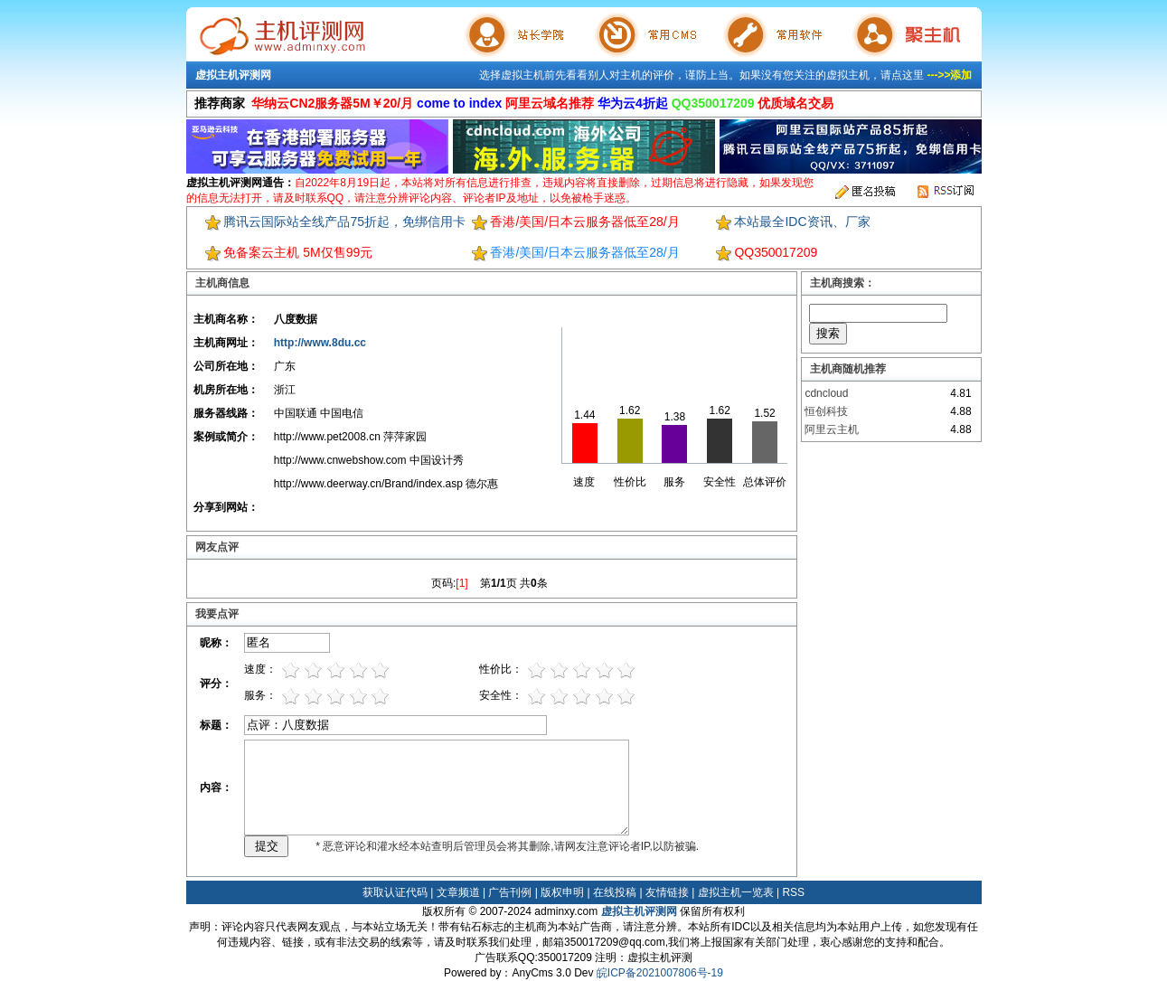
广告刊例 (510, 892)
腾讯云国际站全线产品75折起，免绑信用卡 (344, 221)
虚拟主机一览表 (736, 892)
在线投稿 (614, 892)
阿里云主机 (832, 429)
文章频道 (458, 892)
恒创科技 (826, 411)
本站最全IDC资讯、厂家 (802, 221)
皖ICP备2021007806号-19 (660, 973)
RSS (793, 892)
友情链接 (667, 892)
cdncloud (826, 393)
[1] (461, 583)
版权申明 (562, 892)
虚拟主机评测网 (233, 75)
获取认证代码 (395, 892)
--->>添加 (949, 75)
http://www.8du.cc (320, 342)
